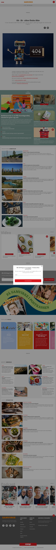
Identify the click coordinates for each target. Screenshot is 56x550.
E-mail (16, 274)
